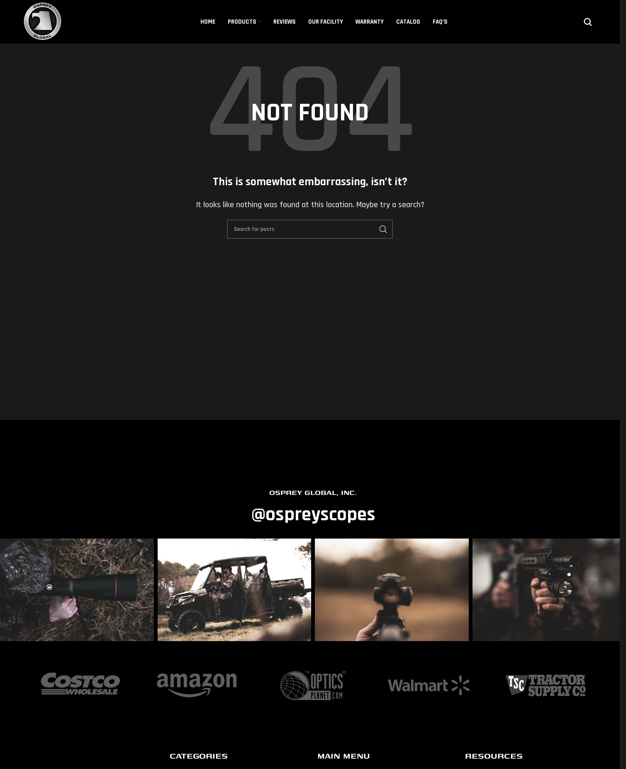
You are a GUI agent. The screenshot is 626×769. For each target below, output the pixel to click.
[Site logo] (43, 21)
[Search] (588, 22)
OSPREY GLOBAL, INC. (313, 492)
